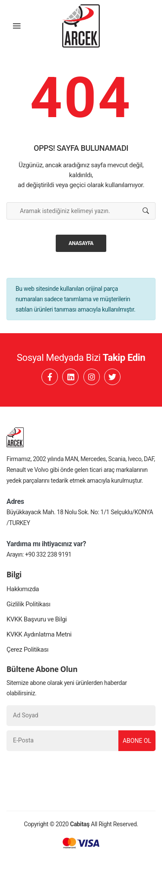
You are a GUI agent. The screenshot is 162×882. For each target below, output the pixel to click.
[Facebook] (49, 377)
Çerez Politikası (27, 649)
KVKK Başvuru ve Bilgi (36, 619)
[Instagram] (91, 377)
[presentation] (72, 772)
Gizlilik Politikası (28, 604)
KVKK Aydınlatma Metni (39, 634)
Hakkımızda (22, 589)
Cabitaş (79, 824)
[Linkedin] (70, 377)
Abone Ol (137, 740)
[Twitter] (112, 377)
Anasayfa (81, 243)
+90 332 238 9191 (48, 554)
